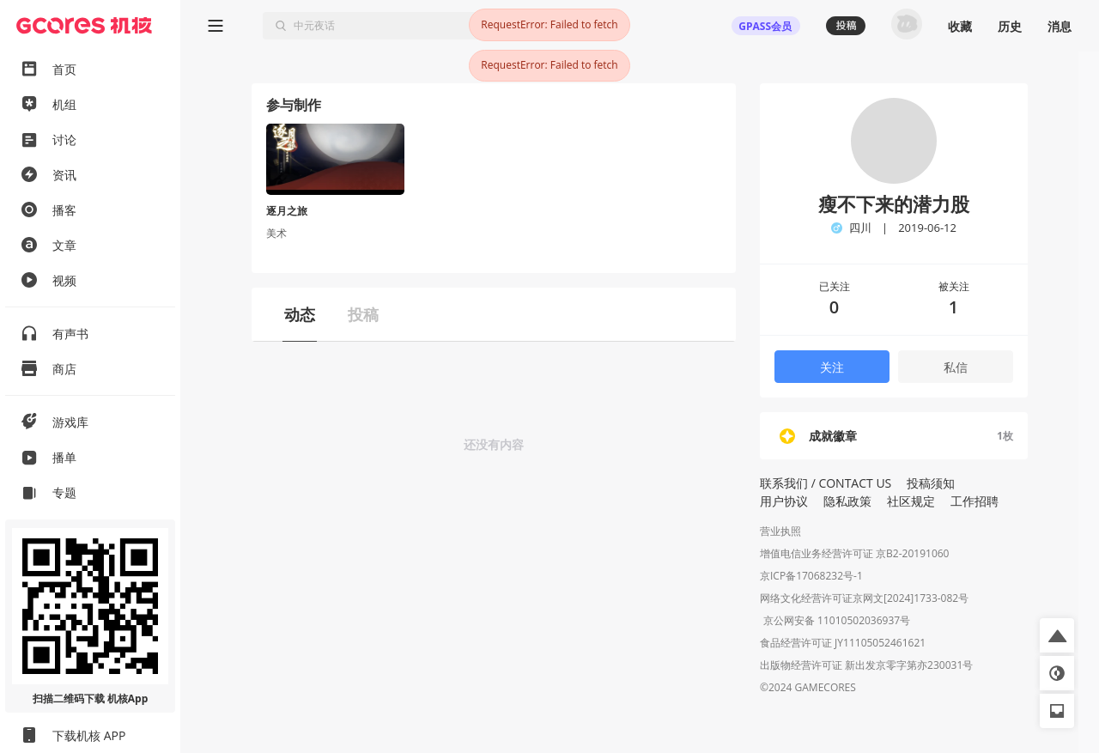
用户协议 (784, 501)
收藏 (960, 26)
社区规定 (911, 501)
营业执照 (780, 531)
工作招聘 (974, 501)
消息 (1059, 26)
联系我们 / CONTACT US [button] (825, 483)
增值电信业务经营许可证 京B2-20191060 (854, 553)
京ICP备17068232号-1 (811, 575)
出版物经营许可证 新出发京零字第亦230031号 (866, 666)
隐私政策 (847, 501)
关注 (832, 367)
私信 (956, 367)
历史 (1010, 26)
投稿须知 (931, 483)
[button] (1057, 635)
